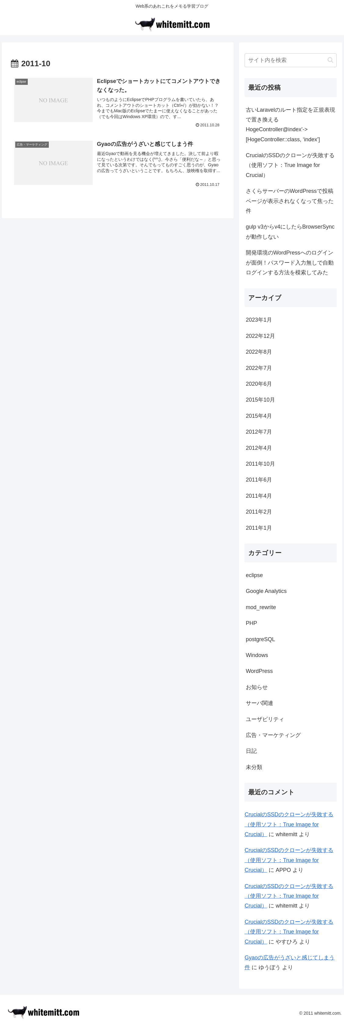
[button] (330, 59)
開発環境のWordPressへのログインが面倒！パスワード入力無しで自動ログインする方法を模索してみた (290, 263)
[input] (291, 60)
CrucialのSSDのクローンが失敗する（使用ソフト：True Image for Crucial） (290, 165)
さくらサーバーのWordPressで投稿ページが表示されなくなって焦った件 (290, 201)
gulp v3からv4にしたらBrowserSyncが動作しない (290, 232)
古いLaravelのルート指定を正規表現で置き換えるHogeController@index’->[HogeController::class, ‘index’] (290, 125)
